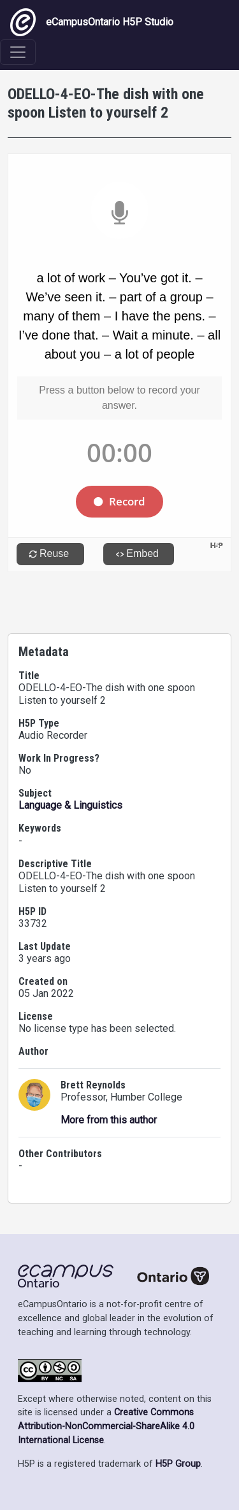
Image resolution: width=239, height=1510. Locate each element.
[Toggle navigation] (18, 52)
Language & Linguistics (70, 805)
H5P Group (178, 1464)
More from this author (109, 1120)
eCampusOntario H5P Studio (91, 22)
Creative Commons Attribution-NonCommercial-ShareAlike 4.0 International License (106, 1426)
